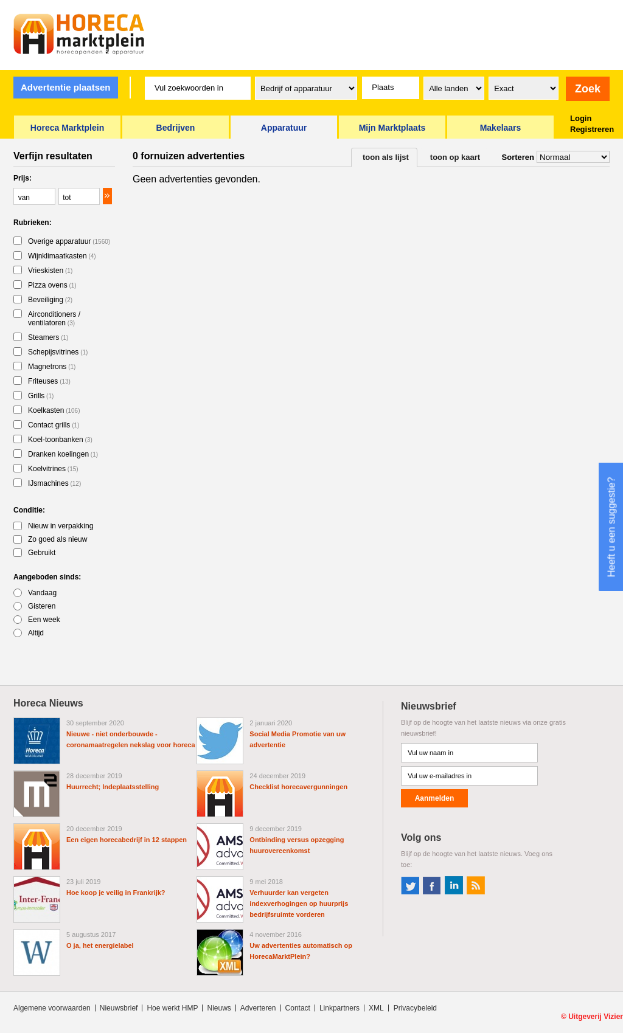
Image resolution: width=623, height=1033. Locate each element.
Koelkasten (54, 410)
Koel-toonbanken (60, 439)
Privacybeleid (415, 1008)
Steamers (48, 337)
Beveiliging (50, 299)
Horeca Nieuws (48, 703)
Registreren (592, 129)
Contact (297, 1008)
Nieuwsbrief (119, 1008)
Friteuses (49, 381)
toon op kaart (455, 157)
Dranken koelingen (63, 454)
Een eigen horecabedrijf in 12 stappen (126, 839)
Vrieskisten (50, 270)
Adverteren (258, 1008)
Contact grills (53, 425)
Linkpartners (339, 1008)
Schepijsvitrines (58, 352)
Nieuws (219, 1008)
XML (376, 1008)
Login (580, 118)
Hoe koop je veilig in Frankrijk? (115, 892)
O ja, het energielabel (100, 945)
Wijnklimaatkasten (62, 256)
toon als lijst (386, 157)
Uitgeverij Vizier (595, 1016)
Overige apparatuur (69, 241)
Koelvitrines (53, 469)
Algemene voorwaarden (52, 1008)
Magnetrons (51, 366)
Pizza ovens (52, 285)
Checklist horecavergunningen (298, 786)
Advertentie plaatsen (66, 87)
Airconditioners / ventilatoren (54, 318)
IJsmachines (54, 483)
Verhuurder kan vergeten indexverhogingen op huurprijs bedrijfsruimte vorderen (298, 903)
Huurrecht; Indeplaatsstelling (112, 786)
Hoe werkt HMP (172, 1008)
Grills (41, 396)
